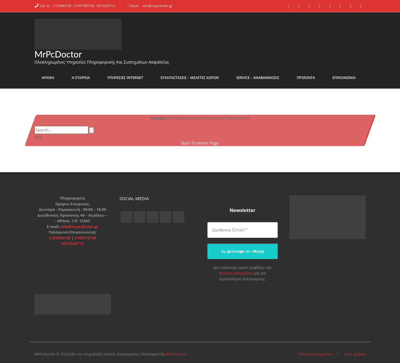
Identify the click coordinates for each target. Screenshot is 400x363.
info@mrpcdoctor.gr (157, 5)
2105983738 (60, 237)
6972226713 (72, 243)
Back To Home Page (200, 143)
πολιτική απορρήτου (236, 273)
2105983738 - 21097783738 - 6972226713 (84, 5)
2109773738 (85, 237)
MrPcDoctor (58, 54)
